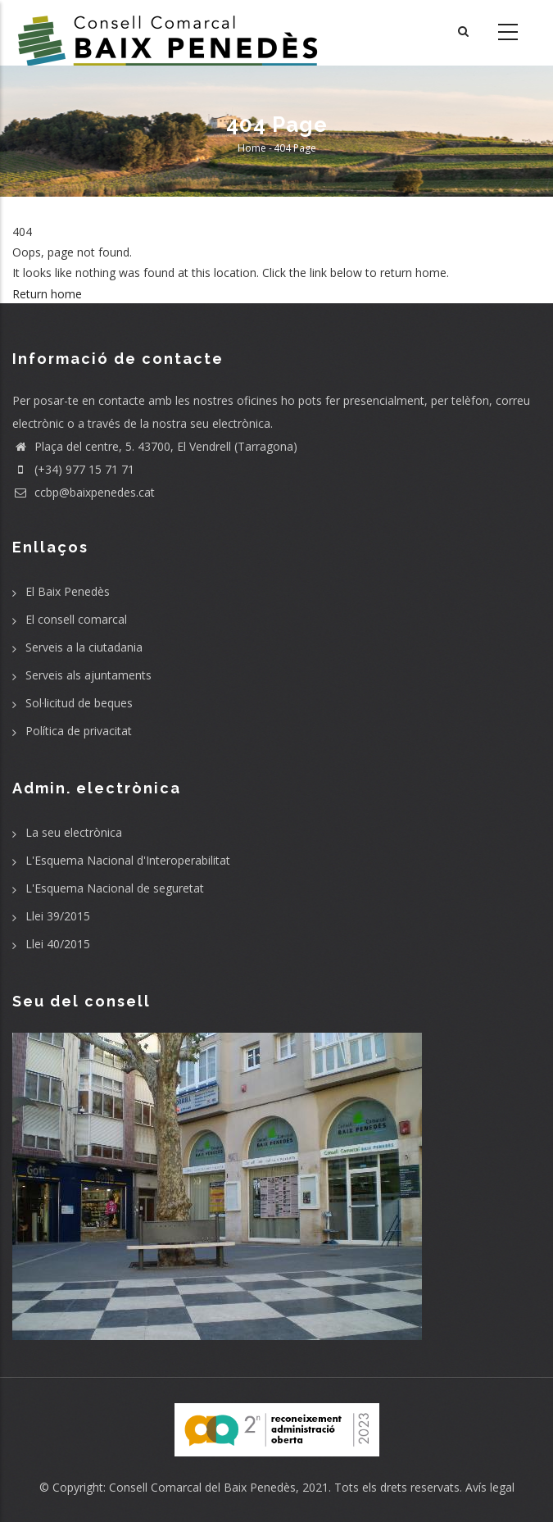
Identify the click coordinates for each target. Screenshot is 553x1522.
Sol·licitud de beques (79, 703)
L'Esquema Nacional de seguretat (114, 888)
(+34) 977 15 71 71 (73, 469)
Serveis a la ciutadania (84, 647)
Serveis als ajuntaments (88, 675)
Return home (47, 294)
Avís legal (489, 1487)
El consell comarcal (76, 619)
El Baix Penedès (67, 591)
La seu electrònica (73, 832)
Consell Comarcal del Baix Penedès (202, 1487)
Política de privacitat (78, 730)
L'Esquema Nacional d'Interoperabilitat (127, 860)
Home (252, 148)
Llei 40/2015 (57, 944)
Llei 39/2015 (57, 916)
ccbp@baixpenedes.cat (83, 492)
